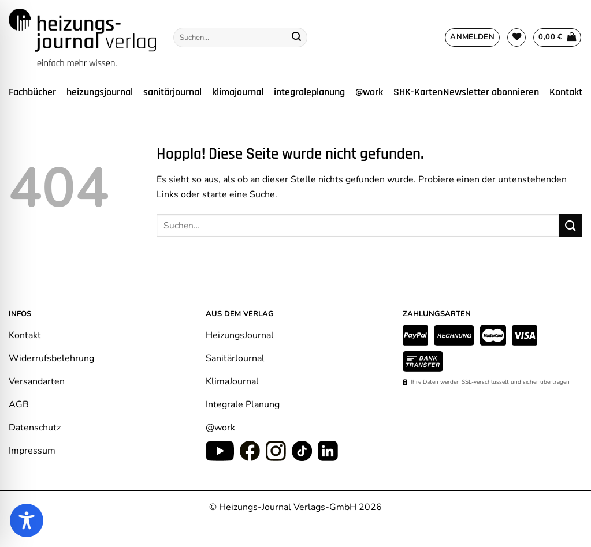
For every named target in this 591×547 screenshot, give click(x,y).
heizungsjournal (99, 92)
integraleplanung (309, 92)
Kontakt (565, 92)
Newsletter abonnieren (491, 92)
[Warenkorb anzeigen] (557, 37)
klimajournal (237, 92)
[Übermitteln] (296, 37)
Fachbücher (32, 92)
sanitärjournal (172, 92)
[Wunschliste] (516, 37)
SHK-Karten (418, 92)
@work (369, 92)
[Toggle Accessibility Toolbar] (26, 520)
